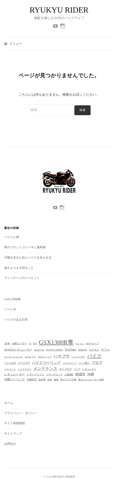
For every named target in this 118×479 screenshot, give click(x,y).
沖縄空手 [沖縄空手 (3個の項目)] (32, 379)
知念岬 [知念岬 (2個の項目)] (42, 380)
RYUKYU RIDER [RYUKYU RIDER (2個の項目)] (54, 350)
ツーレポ (10, 309)
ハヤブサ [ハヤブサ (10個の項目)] (62, 356)
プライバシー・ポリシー (20, 413)
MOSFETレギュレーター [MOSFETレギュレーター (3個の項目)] (18, 349)
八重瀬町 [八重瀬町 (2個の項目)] (69, 374)
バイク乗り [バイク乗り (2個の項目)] (84, 363)
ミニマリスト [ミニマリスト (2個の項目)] (25, 369)
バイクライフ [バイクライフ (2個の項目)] (69, 363)
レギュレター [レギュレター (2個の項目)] (89, 369)
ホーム (8, 403)
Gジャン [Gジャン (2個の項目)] (79, 343)
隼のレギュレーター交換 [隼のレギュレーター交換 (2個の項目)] (91, 380)
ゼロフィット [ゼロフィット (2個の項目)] (45, 357)
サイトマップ (13, 433)
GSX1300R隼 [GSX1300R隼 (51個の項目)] (56, 342)
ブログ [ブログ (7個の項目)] (97, 363)
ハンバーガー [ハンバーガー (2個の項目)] (78, 357)
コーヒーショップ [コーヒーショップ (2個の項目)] (13, 357)
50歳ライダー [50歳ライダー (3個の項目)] (19, 343)
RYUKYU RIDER (59, 9)
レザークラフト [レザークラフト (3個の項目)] (35, 374)
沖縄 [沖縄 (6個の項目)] (90, 374)
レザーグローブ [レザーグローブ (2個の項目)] (54, 374)
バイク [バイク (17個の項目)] (94, 356)
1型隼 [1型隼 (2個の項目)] (7, 343)
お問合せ (10, 443)
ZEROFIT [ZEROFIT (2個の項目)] (82, 350)
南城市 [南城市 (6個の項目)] (80, 374)
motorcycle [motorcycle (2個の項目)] (39, 350)
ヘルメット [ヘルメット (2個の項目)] (10, 369)
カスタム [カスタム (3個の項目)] (94, 349)
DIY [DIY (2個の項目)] (35, 343)
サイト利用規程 (14, 423)
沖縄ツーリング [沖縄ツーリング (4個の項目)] (14, 379)
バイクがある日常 (16, 319)
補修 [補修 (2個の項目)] (56, 380)
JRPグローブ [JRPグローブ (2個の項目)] (92, 343)
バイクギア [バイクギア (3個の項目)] (24, 363)
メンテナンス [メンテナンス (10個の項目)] (45, 368)
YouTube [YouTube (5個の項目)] (70, 349)
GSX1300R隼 (12, 299)
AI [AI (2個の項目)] (30, 343)
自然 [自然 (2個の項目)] (49, 380)
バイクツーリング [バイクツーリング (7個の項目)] (46, 363)
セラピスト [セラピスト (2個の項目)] (30, 357)
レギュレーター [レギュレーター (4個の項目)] (14, 374)
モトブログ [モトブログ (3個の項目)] (65, 369)
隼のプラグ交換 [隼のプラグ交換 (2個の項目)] (68, 380)
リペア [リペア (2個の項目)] (77, 369)
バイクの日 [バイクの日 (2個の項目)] (10, 363)
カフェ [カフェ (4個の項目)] (105, 349)
